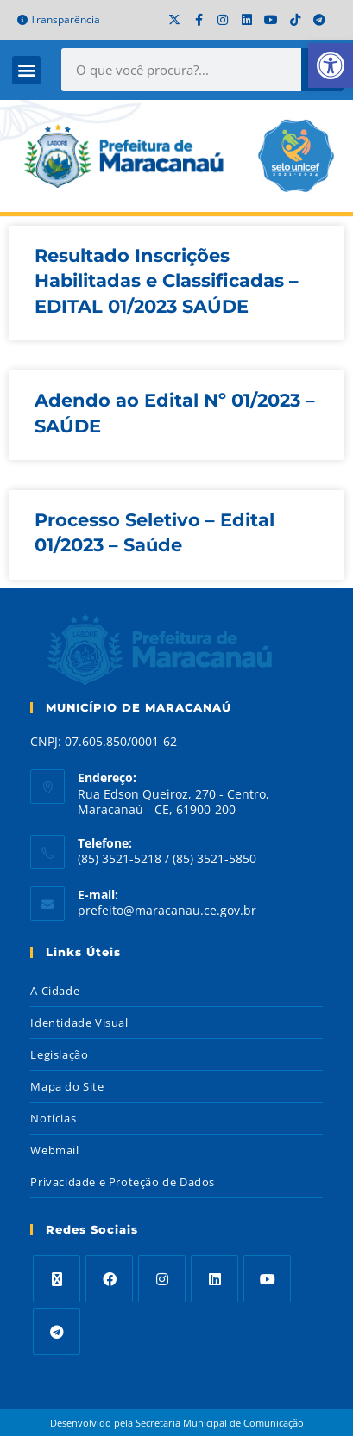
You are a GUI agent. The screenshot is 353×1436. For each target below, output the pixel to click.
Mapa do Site (67, 1086)
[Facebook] (109, 1278)
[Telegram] (56, 1331)
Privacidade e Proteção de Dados (122, 1182)
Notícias (53, 1118)
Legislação (59, 1054)
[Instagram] (162, 1278)
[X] (56, 1278)
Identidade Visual (79, 1022)
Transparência (58, 19)
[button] (26, 70)
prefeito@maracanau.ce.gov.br (167, 910)
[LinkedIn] (214, 1278)
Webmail (54, 1150)
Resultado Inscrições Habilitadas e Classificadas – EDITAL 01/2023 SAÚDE (167, 281)
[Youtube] (267, 1278)
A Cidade (54, 990)
